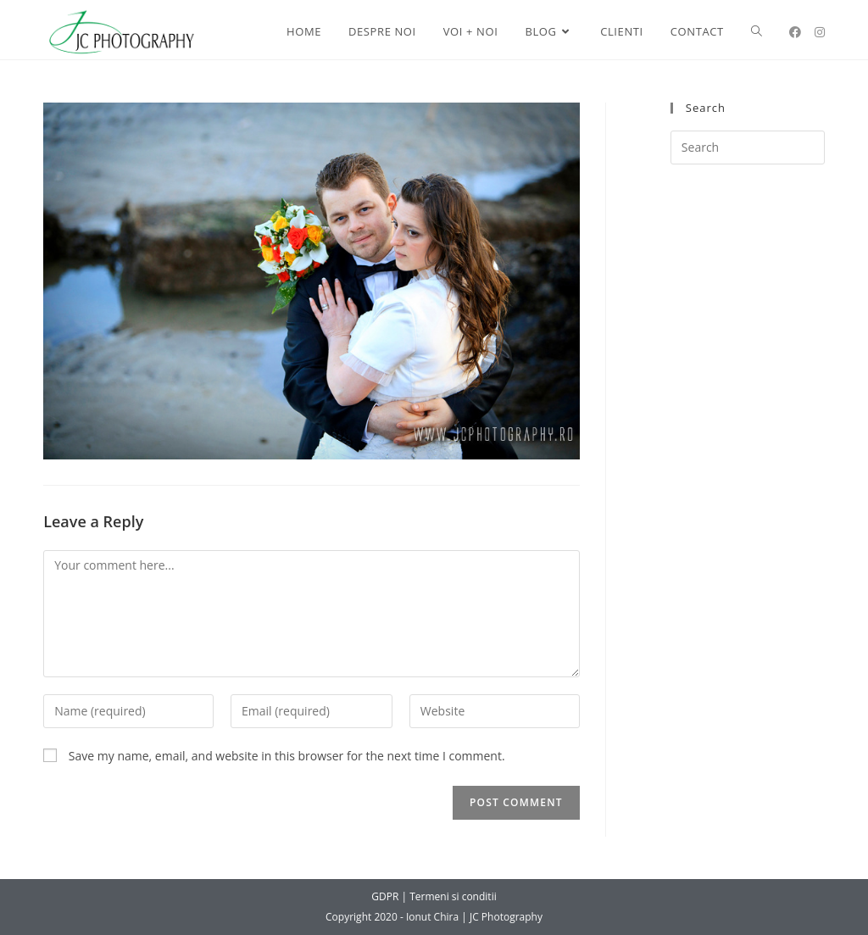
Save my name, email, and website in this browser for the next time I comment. (287, 756)
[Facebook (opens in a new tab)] (795, 32)
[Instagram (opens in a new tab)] (820, 32)
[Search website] (756, 31)
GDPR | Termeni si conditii (433, 896)
